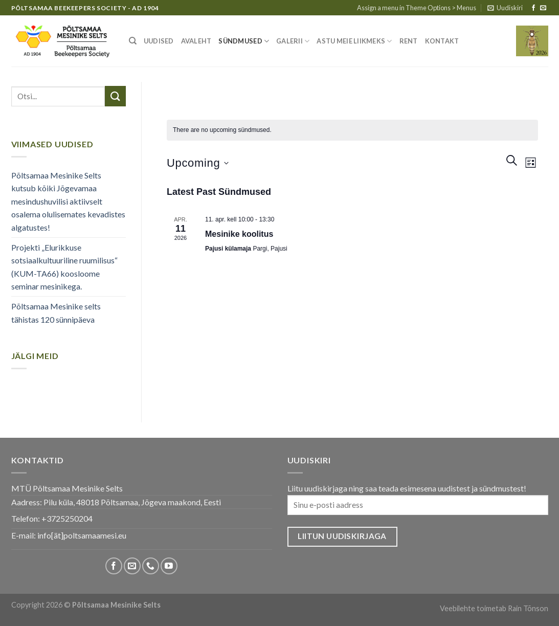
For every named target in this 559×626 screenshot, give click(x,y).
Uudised (159, 41)
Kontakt (442, 41)
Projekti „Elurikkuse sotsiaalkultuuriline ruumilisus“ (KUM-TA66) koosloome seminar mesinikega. (64, 267)
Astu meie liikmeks (354, 41)
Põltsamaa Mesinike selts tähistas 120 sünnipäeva (56, 312)
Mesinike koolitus (239, 234)
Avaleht (196, 41)
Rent (408, 41)
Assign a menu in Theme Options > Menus (416, 8)
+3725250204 (67, 518)
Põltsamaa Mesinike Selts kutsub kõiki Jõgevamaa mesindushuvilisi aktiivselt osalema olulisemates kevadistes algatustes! (68, 201)
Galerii (292, 41)
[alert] (352, 130)
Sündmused (243, 41)
